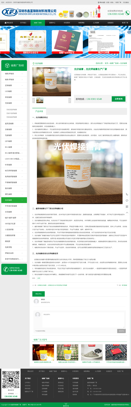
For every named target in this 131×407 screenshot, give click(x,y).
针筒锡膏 (8, 165)
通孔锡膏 (8, 194)
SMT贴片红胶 (10, 224)
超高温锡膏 (9, 123)
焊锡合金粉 (9, 253)
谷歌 (111, 2)
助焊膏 (75, 394)
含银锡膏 (8, 129)
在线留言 (111, 23)
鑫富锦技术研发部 (117, 405)
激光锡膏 (8, 188)
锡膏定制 (61, 391)
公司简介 (27, 382)
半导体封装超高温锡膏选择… (116, 362)
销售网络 (81, 23)
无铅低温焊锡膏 (11, 117)
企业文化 (27, 385)
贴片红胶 (75, 391)
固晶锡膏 (75, 385)
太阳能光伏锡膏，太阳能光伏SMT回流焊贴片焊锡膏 (52, 285)
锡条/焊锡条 (9, 79)
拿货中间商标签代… (12, 259)
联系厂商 (118, 2)
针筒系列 (67, 23)
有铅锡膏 (8, 97)
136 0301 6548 (127, 194)
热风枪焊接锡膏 (11, 176)
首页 (106, 63)
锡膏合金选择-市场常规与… (67, 362)
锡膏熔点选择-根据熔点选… (43, 362)
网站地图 (102, 2)
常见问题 (61, 388)
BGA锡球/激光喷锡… (13, 153)
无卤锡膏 (8, 135)
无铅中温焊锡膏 (11, 113)
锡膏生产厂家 (29, 391)
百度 (107, 2)
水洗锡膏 (8, 212)
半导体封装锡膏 (11, 206)
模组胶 (7, 241)
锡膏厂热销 (38, 23)
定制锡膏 (8, 85)
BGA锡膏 (8, 147)
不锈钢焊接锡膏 (11, 182)
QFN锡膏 (8, 141)
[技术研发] (126, 405)
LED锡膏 (8, 91)
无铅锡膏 (8, 103)
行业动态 (61, 385)
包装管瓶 (8, 247)
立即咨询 (118, 99)
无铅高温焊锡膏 (11, 109)
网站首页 (10, 23)
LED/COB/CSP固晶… (13, 159)
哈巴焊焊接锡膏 (11, 171)
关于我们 (23, 23)
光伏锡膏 (8, 200)
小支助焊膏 (9, 229)
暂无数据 (124, 285)
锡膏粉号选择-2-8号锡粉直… (91, 362)
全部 (38, 278)
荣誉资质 (27, 388)
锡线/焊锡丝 (9, 74)
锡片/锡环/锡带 (10, 218)
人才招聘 (96, 23)
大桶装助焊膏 (10, 235)
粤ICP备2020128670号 (34, 405)
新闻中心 (52, 23)
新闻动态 (61, 382)
